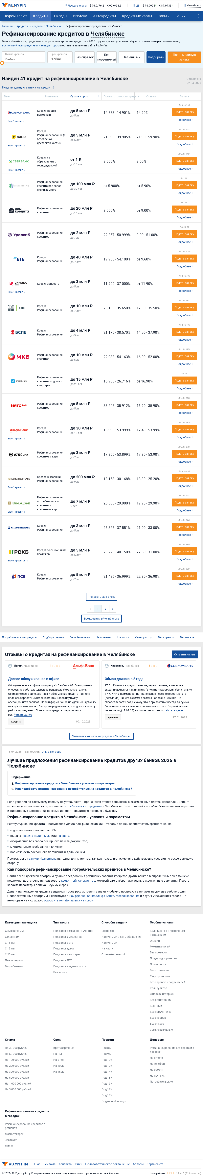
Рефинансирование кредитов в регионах (25, 1126)
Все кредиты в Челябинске (101, 618)
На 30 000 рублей (16, 1048)
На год (57, 1054)
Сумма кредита (14, 54)
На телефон (157, 1064)
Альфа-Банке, (105, 896)
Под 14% (107, 1071)
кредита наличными (36, 836)
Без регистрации (160, 1000)
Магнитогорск (14, 1134)
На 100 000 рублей (17, 1060)
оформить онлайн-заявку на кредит (69, 900)
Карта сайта (155, 1164)
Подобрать (156, 57)
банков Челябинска (42, 858)
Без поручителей (106, 57)
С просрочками (160, 976)
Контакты (65, 1164)
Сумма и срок (79, 96)
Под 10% (107, 1060)
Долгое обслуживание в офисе (33, 679)
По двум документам (163, 958)
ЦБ (137, 5)
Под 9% (106, 1054)
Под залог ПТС (62, 960)
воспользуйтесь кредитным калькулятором (30, 45)
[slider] (2, 63)
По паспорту (158, 964)
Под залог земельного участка (73, 931)
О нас (36, 1164)
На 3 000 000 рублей (18, 1089)
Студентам (12, 937)
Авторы (138, 1164)
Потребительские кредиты (19, 637)
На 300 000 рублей (17, 1071)
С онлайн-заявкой (113, 954)
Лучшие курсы (75, 5)
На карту (123, 637)
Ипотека (80, 15)
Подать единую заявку (184, 57)
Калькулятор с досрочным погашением (167, 933)
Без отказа (187, 637)
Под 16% (107, 1083)
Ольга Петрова (51, 751)
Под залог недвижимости (69, 966)
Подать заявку (184, 112)
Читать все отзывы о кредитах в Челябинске (101, 736)
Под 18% (107, 1095)
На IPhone (156, 1058)
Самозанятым (14, 931)
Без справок (85, 57)
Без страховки (159, 970)
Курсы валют (16, 15)
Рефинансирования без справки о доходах (172, 1050)
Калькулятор (143, 637)
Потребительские (161, 1081)
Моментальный (160, 946)
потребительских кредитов (83, 806)
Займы (163, 15)
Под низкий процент (115, 1101)
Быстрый (156, 1006)
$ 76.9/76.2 (97, 5)
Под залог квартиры (66, 954)
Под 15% (107, 1077)
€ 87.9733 (165, 5)
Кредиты (40, 15)
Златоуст (11, 1140)
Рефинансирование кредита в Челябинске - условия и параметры (65, 783)
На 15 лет (59, 1071)
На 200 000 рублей (17, 1065)
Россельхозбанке (127, 896)
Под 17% (107, 1089)
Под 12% (107, 1065)
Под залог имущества (67, 937)
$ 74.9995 (149, 5)
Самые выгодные (161, 1029)
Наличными (131, 57)
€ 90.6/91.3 (114, 5)
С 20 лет (10, 954)
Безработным (14, 966)
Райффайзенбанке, (82, 896)
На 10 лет (59, 1065)
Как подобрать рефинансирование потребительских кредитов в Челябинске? (73, 789)
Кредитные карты (137, 15)
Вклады (60, 15)
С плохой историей (162, 994)
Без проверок (159, 952)
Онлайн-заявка (80, 637)
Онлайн (155, 941)
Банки (180, 15)
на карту (63, 836)
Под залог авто (63, 942)
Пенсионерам (14, 960)
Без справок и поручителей (167, 982)
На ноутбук (157, 1075)
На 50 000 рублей (16, 1054)
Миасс (9, 1146)
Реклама (49, 1164)
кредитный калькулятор (78, 880)
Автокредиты (104, 15)
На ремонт (157, 1069)
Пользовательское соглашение (107, 1164)
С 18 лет (10, 942)
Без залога (60, 972)
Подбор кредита (53, 637)
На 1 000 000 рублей (18, 1083)
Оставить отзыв (184, 654)
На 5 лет (58, 1060)
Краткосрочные (63, 1048)
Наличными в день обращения (122, 937)
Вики (78, 1164)
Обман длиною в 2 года (124, 679)
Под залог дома (63, 948)
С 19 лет (10, 948)
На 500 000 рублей (17, 1077)
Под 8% (106, 1048)
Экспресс (108, 931)
